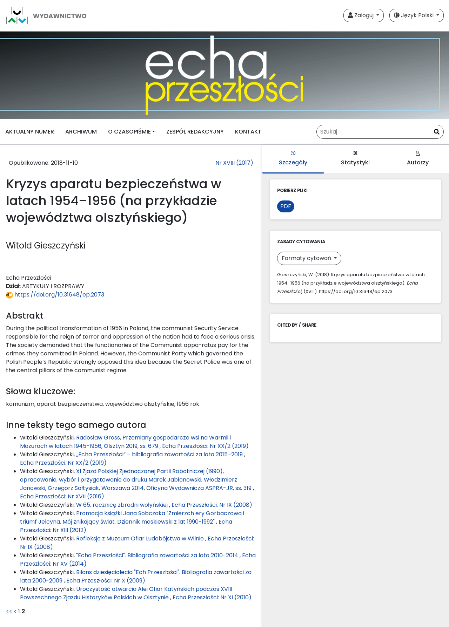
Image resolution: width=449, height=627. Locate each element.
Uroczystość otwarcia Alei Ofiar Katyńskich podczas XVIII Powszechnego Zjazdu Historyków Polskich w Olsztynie (126, 593)
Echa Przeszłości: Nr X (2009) (105, 581)
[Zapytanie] (380, 131)
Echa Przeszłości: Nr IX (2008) (212, 505)
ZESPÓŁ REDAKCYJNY (195, 132)
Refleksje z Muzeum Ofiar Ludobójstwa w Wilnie (140, 538)
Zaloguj (361, 15)
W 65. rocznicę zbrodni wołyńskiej (122, 505)
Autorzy (418, 158)
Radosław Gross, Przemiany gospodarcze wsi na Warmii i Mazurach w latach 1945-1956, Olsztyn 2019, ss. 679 (125, 442)
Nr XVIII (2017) (234, 163)
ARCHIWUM (81, 132)
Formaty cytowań (307, 258)
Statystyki (355, 158)
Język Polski (414, 15)
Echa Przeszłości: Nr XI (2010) (212, 597)
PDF (285, 206)
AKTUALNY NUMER (29, 132)
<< (9, 611)
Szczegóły (293, 158)
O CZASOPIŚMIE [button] (129, 132)
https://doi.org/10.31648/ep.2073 (55, 295)
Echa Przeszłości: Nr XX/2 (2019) (205, 446)
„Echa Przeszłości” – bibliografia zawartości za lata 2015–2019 (160, 454)
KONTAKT (248, 132)
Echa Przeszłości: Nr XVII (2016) (62, 496)
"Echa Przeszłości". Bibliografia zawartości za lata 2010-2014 (158, 555)
